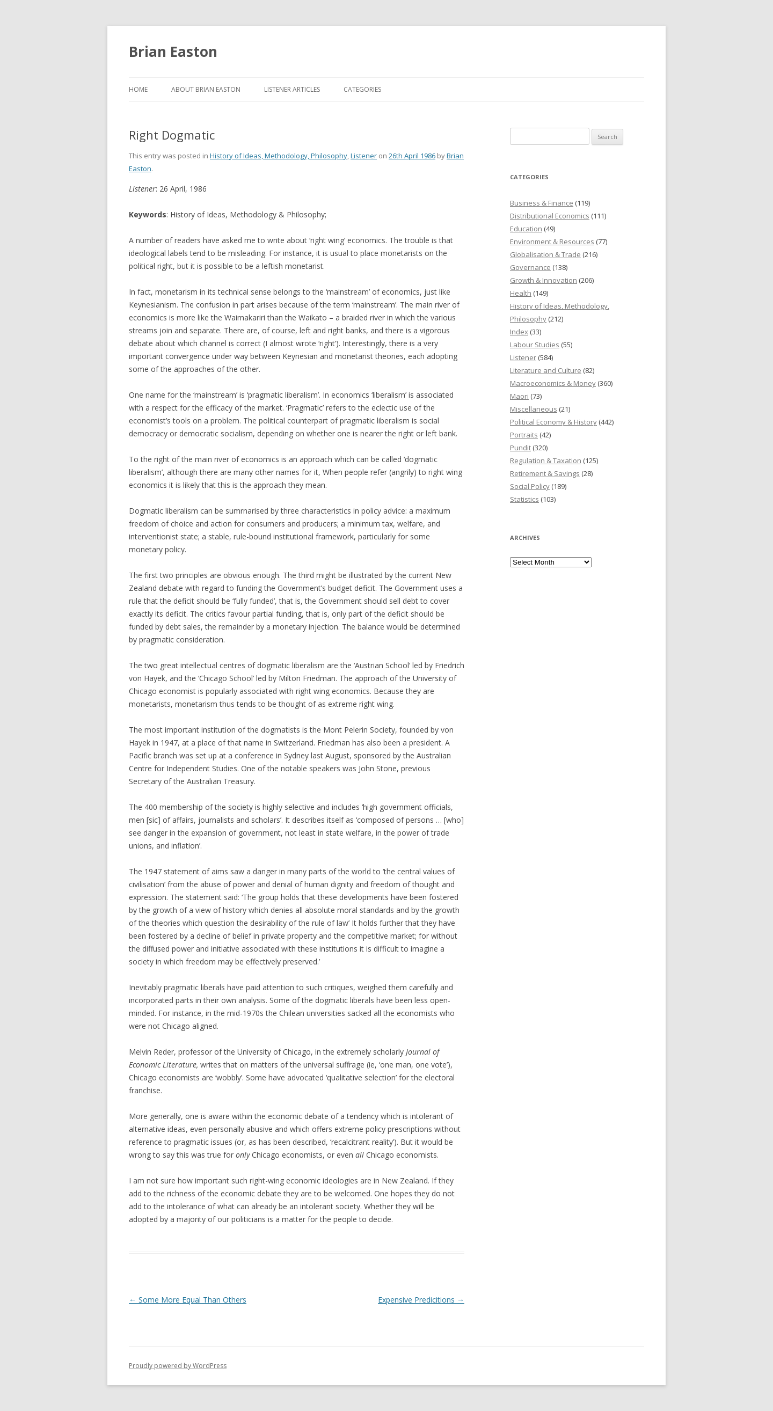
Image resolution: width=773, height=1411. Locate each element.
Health (520, 293)
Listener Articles (292, 89)
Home (138, 89)
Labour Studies (534, 344)
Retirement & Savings (545, 473)
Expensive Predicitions (421, 1300)
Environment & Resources (552, 241)
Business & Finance (541, 203)
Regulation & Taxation (545, 460)
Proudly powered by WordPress (178, 1365)
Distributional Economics (549, 216)
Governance (530, 267)
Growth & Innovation (543, 280)
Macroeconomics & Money (553, 383)
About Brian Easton (205, 89)
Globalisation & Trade (545, 254)
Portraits (524, 435)
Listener (364, 155)
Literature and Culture (545, 370)
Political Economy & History (553, 422)
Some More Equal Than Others (187, 1300)
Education (526, 228)
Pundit (520, 447)
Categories (362, 89)
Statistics (524, 499)
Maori (519, 396)
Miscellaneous (533, 409)
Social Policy (530, 486)
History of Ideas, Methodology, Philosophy (278, 155)
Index (519, 332)
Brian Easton (173, 51)
